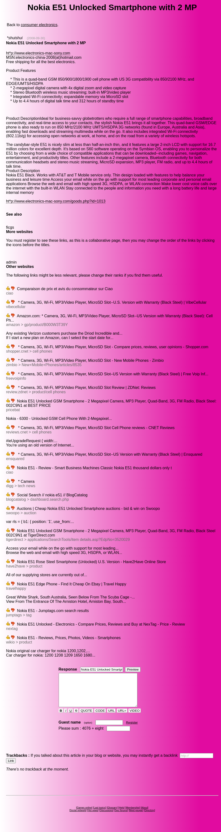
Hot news (93, 817)
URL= (122, 717)
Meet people (136, 817)
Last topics (99, 814)
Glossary (112, 814)
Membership (132, 814)
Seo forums (121, 817)
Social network (78, 817)
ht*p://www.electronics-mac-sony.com (38, 53)
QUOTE (86, 717)
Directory (149, 817)
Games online (84, 814)
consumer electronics (39, 25)
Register (132, 729)
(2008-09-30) (36, 38)
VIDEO (135, 717)
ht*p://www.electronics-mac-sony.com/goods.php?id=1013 (55, 201)
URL (111, 717)
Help (121, 814)
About (144, 814)
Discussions (106, 817)
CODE (100, 717)
